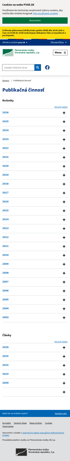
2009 (5, 263)
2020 (5, 165)
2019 (5, 174)
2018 (5, 183)
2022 (5, 148)
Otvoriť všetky (61, 107)
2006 (5, 290)
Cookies (48, 423)
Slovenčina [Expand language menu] (59, 42)
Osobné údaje (20, 423)
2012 (5, 237)
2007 (5, 281)
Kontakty (6, 423)
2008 (5, 272)
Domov (5, 80)
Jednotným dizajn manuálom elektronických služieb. (33, 434)
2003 (5, 317)
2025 (5, 121)
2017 (5, 192)
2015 (5, 210)
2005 (5, 299)
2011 (5, 246)
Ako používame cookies (45, 13)
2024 (5, 130)
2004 (5, 308)
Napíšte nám (61, 413)
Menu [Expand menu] (60, 52)
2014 (5, 219)
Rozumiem (35, 20)
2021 (5, 156)
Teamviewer (8, 426)
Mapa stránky (36, 423)
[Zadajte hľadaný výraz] (18, 67)
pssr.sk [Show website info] (22, 42)
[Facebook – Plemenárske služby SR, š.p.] (47, 67)
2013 (5, 228)
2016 (5, 201)
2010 (5, 254)
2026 (5, 112)
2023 (5, 139)
